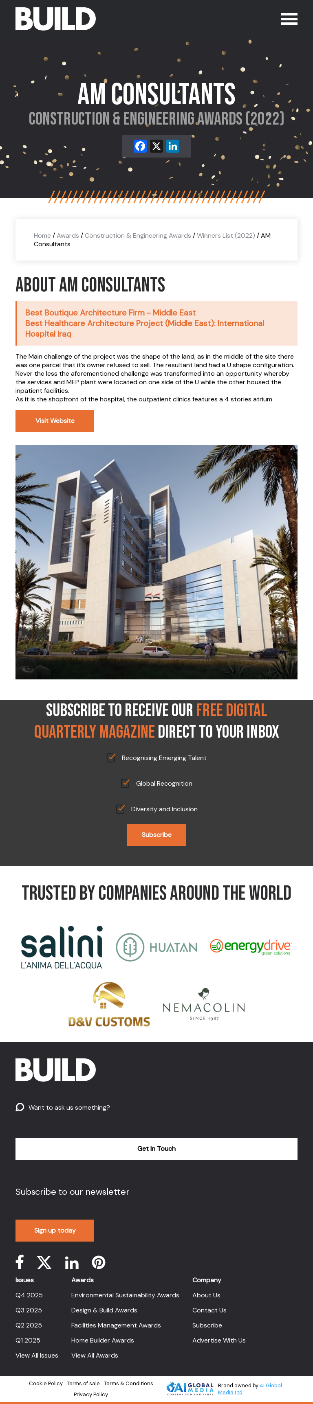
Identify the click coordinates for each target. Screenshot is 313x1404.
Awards (68, 235)
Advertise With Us (219, 1340)
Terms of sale (83, 1383)
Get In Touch (156, 1148)
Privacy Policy (91, 1394)
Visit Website (55, 420)
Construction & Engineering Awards (138, 235)
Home (42, 235)
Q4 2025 (29, 1295)
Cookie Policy (46, 1383)
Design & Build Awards (104, 1310)
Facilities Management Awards (116, 1325)
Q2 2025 (28, 1325)
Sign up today (55, 1230)
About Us (206, 1295)
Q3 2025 (28, 1310)
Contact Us (209, 1310)
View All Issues (36, 1355)
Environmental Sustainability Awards (125, 1295)
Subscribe (157, 834)
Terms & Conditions (128, 1383)
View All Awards (94, 1355)
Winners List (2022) (226, 235)
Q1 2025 (27, 1340)
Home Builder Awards (102, 1340)
